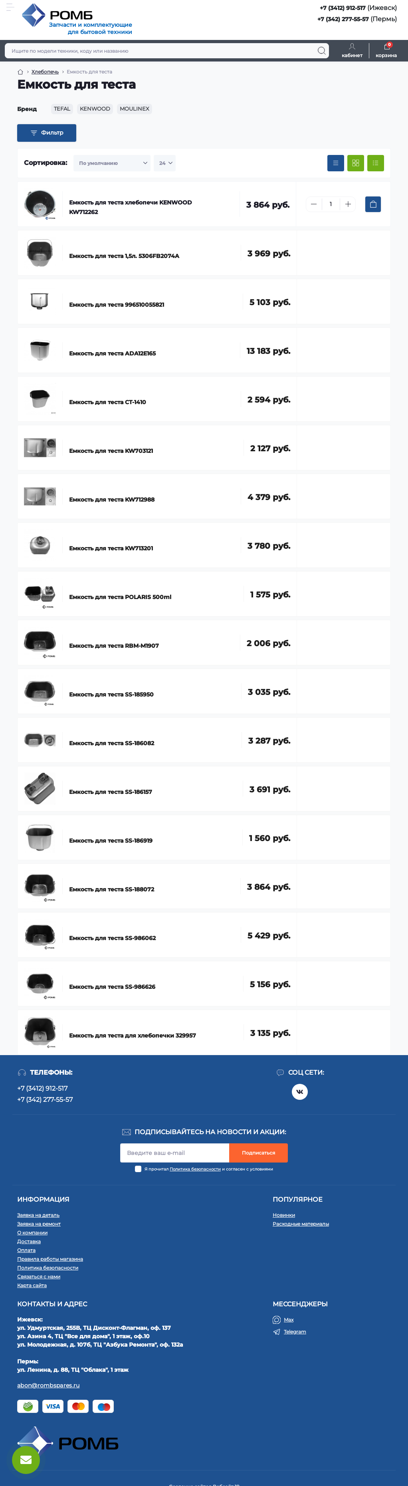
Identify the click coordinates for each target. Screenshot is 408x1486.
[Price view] (335, 163)
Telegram (295, 1332)
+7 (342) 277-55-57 (343, 19)
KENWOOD (95, 108)
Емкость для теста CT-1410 (107, 402)
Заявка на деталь (38, 1215)
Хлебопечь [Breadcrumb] (45, 72)
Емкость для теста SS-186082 (111, 743)
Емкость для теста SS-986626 (112, 986)
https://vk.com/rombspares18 (299, 1092)
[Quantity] (331, 204)
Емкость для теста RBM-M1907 (114, 645)
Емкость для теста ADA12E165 (112, 353)
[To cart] (373, 204)
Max (288, 1320)
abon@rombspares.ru (48, 1385)
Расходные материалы (301, 1224)
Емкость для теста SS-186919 (111, 840)
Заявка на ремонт (39, 1224)
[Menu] (10, 7)
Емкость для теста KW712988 (111, 499)
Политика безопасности (195, 1169)
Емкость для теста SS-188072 (111, 889)
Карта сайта (32, 1285)
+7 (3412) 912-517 (343, 8)
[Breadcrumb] (20, 72)
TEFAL (62, 108)
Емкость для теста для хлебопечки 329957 (132, 1035)
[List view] (375, 163)
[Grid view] (355, 163)
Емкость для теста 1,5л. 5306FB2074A (124, 256)
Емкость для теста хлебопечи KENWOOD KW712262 (130, 207)
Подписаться (258, 1153)
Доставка (29, 1241)
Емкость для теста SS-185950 (111, 694)
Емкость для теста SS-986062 (112, 938)
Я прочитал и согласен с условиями (209, 1169)
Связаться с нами (38, 1277)
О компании (32, 1233)
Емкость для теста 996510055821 (116, 304)
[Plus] (348, 204)
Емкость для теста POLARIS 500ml (120, 597)
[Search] (322, 50)
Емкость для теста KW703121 (111, 450)
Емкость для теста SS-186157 (110, 792)
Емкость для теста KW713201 (111, 548)
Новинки (284, 1215)
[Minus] (314, 204)
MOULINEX (134, 108)
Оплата (26, 1250)
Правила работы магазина (50, 1259)
